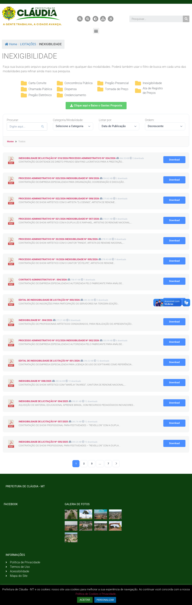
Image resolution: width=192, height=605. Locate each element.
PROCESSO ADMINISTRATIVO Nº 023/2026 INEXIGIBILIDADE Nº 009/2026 (59, 178)
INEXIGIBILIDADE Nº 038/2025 (35, 381)
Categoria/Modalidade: (68, 120)
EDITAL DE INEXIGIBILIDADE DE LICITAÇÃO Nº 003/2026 (49, 299)
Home (11, 44)
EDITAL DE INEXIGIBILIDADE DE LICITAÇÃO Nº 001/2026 (49, 360)
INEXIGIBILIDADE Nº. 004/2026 (35, 320)
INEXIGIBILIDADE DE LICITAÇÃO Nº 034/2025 (43, 401)
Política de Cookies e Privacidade (96, 594)
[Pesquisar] (186, 19)
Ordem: (149, 120)
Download (174, 159)
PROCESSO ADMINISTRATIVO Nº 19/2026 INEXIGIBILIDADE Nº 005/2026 (58, 259)
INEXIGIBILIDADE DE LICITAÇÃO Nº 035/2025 (43, 441)
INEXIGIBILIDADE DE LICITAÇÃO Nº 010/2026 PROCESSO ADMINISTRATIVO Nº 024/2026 (67, 158)
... (100, 463)
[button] (96, 31)
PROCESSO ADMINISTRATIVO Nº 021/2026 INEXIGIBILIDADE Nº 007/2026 (59, 218)
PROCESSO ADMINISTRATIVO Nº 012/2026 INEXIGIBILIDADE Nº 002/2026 (59, 340)
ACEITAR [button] (85, 599)
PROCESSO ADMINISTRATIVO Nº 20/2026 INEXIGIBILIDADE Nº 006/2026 (58, 239)
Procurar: (13, 120)
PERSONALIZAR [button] (105, 599)
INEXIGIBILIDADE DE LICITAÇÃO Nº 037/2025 (43, 421)
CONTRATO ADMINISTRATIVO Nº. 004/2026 (43, 279)
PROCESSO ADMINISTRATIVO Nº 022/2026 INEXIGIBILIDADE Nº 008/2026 (59, 198)
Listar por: (105, 120)
